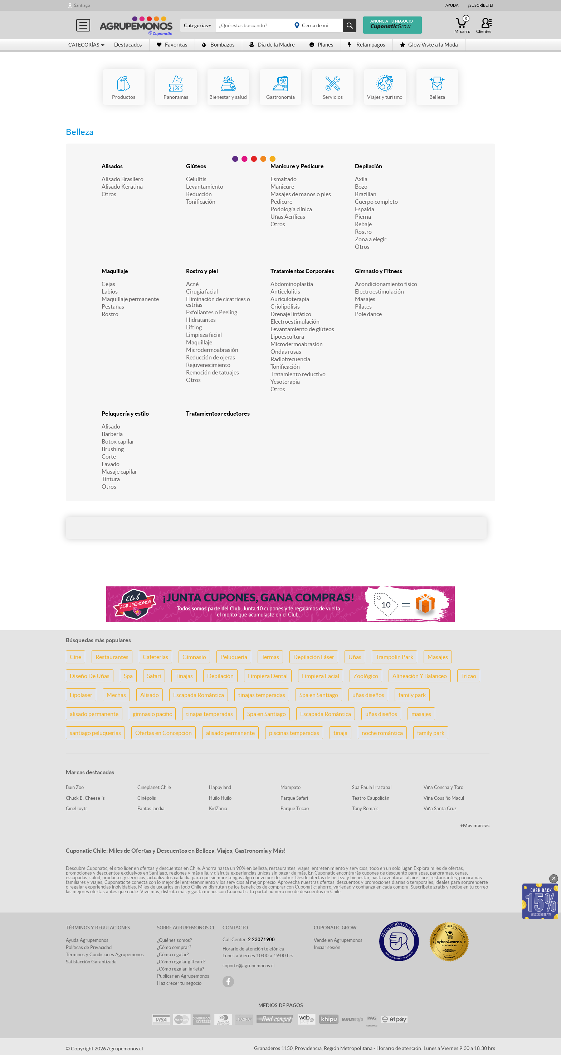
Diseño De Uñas (89, 676)
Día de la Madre (272, 45)
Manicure (282, 186)
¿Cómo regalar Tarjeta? (180, 969)
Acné (192, 284)
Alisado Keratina (122, 186)
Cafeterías (155, 657)
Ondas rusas (285, 351)
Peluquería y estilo (125, 413)
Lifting (194, 327)
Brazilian (365, 194)
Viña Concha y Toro (443, 787)
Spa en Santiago (318, 695)
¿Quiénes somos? (174, 940)
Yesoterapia (285, 381)
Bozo (361, 186)
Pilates (363, 306)
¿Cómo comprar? (174, 947)
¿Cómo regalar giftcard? (181, 961)
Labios (110, 291)
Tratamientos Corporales (302, 271)
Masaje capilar (119, 471)
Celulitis (196, 179)
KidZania (218, 808)
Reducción (199, 194)
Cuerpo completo (376, 201)
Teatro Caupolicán (370, 798)
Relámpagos (366, 45)
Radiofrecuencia (290, 359)
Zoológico (365, 676)
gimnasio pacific (152, 714)
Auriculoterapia (289, 299)
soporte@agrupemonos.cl (248, 965)
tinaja (340, 733)
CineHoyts (77, 808)
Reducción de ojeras (210, 357)
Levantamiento (204, 186)
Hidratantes (201, 319)
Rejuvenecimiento (208, 365)
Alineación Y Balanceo (419, 676)
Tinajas (184, 676)
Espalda (364, 209)
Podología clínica (291, 209)
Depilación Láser (313, 657)
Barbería (112, 434)
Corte (109, 456)
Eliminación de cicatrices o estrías (218, 302)
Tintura (111, 479)
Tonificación (200, 201)
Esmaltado (283, 179)
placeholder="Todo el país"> (323, 25)
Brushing (113, 449)
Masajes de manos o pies (300, 194)
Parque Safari (294, 798)
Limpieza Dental (268, 676)
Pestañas (113, 306)
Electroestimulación (294, 321)
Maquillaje (115, 271)
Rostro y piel (202, 271)
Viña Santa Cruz (440, 808)
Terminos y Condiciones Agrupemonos (105, 954)
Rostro (363, 231)
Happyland (220, 787)
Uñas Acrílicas (287, 216)
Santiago (82, 5)
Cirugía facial (202, 291)
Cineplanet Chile (154, 787)
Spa (128, 676)
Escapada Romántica (198, 695)
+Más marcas (474, 825)
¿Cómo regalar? (173, 954)
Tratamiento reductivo (298, 374)
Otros (109, 194)
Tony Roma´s (365, 808)
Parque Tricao (294, 808)
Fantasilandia (151, 808)
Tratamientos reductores (218, 413)
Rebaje (363, 224)
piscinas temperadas (294, 733)
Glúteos (196, 166)
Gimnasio (194, 657)
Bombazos (218, 45)
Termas (270, 657)
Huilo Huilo (220, 798)
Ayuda (451, 5)
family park (412, 695)
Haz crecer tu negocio (179, 983)
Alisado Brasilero (122, 179)
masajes (421, 714)
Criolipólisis (285, 306)
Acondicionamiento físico (386, 284)
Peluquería (233, 657)
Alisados (112, 166)
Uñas (354, 657)
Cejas (108, 284)
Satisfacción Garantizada (91, 961)
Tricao (468, 676)
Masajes (365, 299)
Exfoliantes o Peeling (211, 312)
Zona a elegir (370, 239)
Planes (321, 45)
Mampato (290, 787)
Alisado (111, 426)
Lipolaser (81, 695)
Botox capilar (118, 441)
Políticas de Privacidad (89, 947)
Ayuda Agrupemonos (87, 940)
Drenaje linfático (290, 314)
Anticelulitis (285, 291)
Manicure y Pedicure (297, 166)
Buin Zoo (75, 787)
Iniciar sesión (327, 947)
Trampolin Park (394, 657)
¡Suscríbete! (480, 5)
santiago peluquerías (95, 733)
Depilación (368, 166)
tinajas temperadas (261, 695)
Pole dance (368, 314)
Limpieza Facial (320, 676)
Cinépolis (146, 798)
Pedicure (281, 201)
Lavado (110, 464)
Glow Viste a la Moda (429, 45)
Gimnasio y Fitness (378, 271)
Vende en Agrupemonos (338, 940)
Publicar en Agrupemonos (183, 976)
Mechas (116, 695)
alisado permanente (94, 714)
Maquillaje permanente (130, 299)
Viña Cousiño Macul (444, 798)
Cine (75, 657)
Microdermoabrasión (212, 350)
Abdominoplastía (291, 284)
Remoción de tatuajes (212, 372)
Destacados (128, 45)
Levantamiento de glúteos (302, 329)
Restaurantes (112, 657)
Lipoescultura (287, 336)
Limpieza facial (204, 334)
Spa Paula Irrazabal (371, 787)
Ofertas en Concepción (163, 733)
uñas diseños (368, 695)
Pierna (363, 216)
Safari (154, 676)
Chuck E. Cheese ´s (85, 798)
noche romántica (382, 733)
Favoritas (172, 45)
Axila (361, 179)
